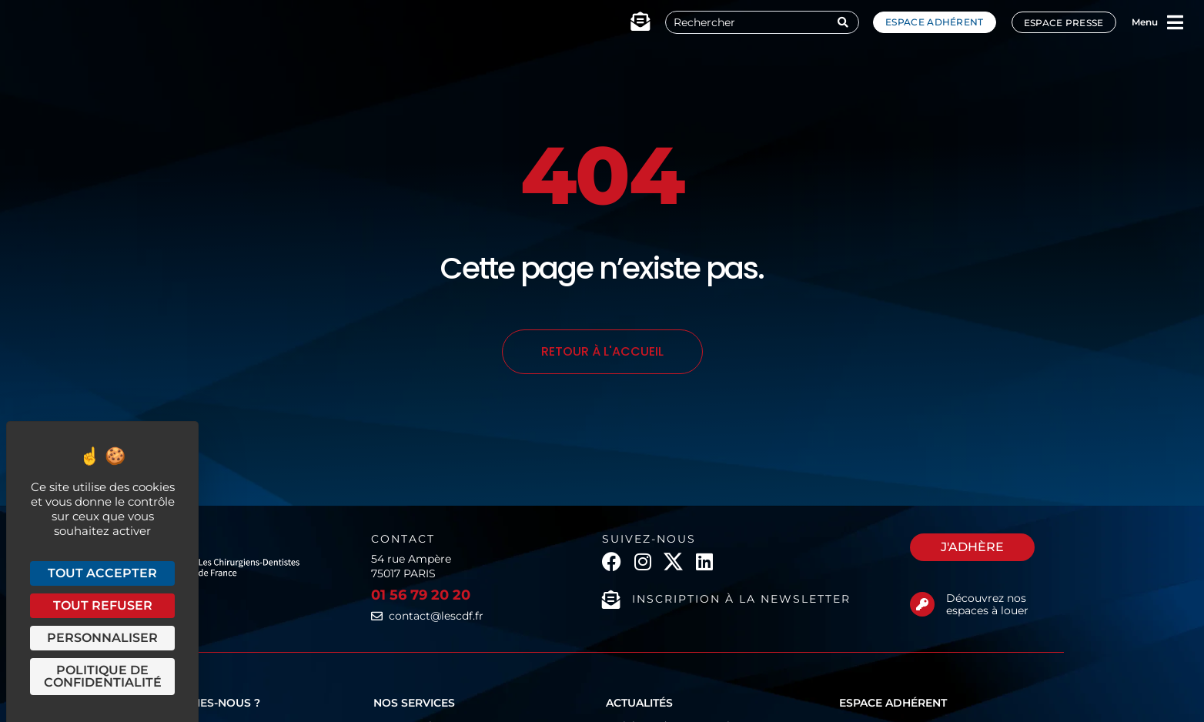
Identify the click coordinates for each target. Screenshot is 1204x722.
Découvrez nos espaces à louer (987, 604)
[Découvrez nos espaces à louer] (922, 604)
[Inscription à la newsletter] (611, 599)
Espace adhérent (934, 22)
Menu (1145, 22)
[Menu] (1175, 22)
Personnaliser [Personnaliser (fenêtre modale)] (102, 637)
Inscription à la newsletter (741, 599)
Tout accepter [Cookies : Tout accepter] (102, 573)
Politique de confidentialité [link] (103, 676)
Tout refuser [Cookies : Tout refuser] (102, 605)
